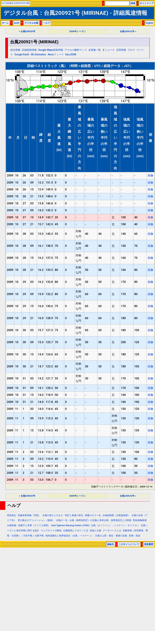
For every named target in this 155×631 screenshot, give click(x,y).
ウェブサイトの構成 (51, 530)
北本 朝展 (5, 3)
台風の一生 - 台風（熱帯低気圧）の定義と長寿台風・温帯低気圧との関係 (93, 520)
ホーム (5, 23)
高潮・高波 (134, 535)
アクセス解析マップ (76, 49)
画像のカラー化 (93, 515)
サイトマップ (146, 3)
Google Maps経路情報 (50, 49)
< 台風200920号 (27, 31)
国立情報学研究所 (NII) (20, 3)
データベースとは (112, 530)
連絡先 (110, 544)
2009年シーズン (77, 31)
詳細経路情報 (29, 49)
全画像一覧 (94, 49)
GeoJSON (70, 54)
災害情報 (121, 49)
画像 (150, 175)
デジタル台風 (31, 23)
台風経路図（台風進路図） (116, 515)
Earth (16, 23)
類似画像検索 (140, 520)
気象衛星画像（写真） (29, 515)
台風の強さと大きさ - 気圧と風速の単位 (62, 515)
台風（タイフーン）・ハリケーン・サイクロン (115, 525)
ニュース (110, 49)
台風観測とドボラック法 (75, 530)
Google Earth (21, 54)
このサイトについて (129, 544)
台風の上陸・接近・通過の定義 (111, 535)
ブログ (131, 49)
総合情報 (15, 49)
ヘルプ (46, 23)
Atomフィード (56, 54)
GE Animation (38, 54)
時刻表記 (11, 515)
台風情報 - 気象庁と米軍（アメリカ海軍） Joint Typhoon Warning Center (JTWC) (48, 525)
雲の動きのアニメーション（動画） (36, 520)
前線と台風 (95, 530)
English (149, 23)
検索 (133, 3)
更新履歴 (148, 544)
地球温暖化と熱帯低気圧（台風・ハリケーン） (69, 535)
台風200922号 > (128, 31)
